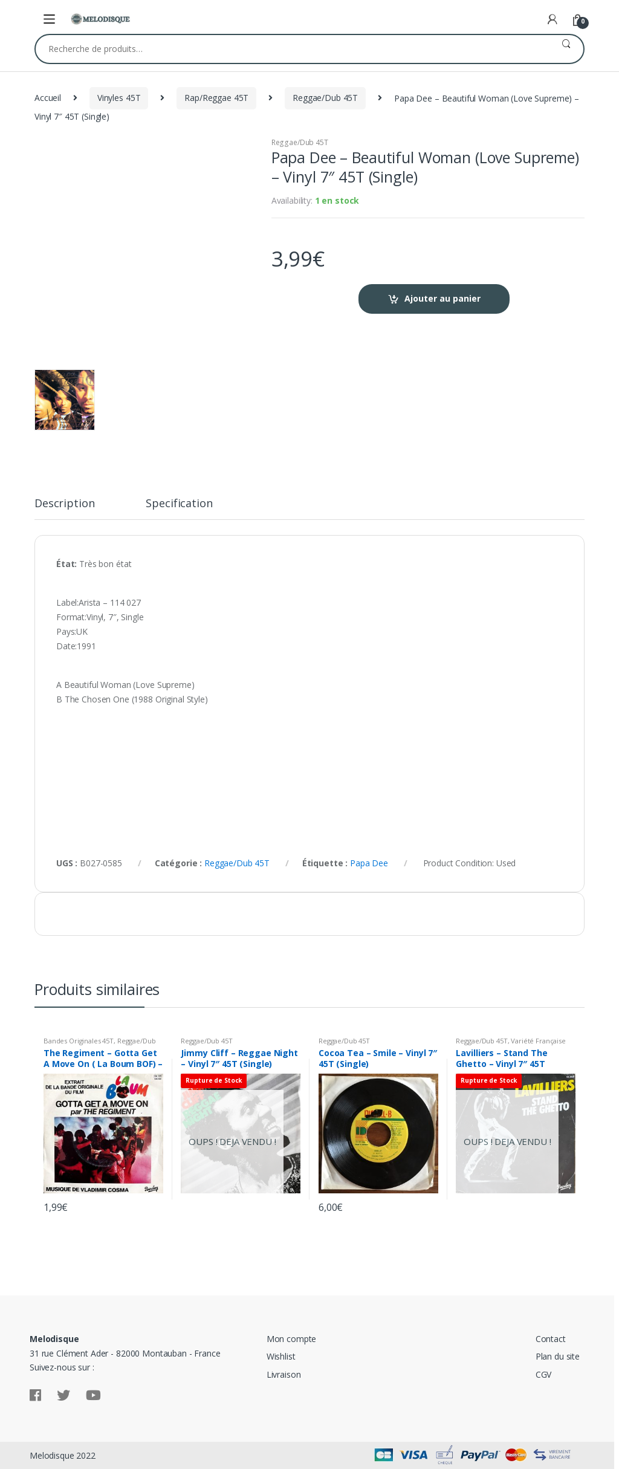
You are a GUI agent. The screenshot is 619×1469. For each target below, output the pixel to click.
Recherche (566, 49)
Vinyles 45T (118, 97)
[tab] (64, 508)
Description (64, 504)
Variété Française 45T (510, 1044)
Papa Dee (369, 863)
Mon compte (292, 1338)
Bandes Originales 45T (79, 1040)
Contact (551, 1338)
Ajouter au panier (442, 298)
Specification (179, 504)
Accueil (47, 97)
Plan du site (558, 1356)
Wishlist (281, 1356)
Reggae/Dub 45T (325, 97)
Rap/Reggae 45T (216, 97)
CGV (544, 1374)
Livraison (284, 1374)
